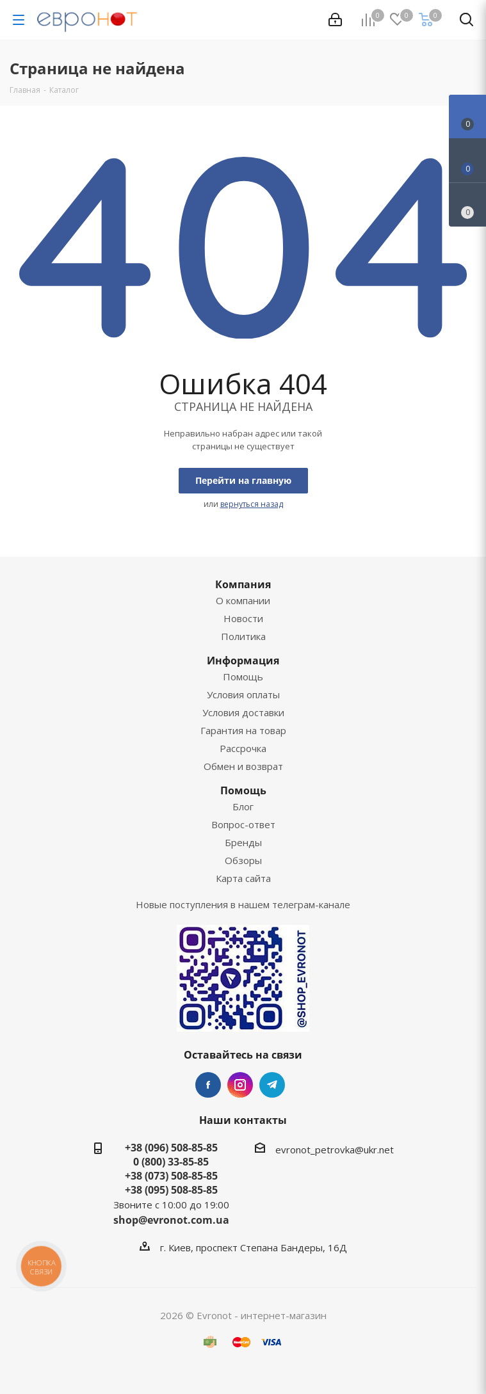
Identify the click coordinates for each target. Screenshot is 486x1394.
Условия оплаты (243, 694)
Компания (243, 584)
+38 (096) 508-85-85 (171, 1148)
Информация (243, 660)
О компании (243, 600)
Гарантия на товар (243, 730)
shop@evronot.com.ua (171, 1220)
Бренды (243, 842)
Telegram (272, 1085)
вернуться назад (251, 504)
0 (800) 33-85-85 (171, 1162)
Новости (243, 618)
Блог (243, 806)
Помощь (243, 676)
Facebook (208, 1085)
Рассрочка (243, 748)
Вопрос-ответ (243, 824)
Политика (243, 636)
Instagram (240, 1085)
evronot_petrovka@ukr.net (334, 1149)
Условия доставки (243, 712)
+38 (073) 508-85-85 (171, 1176)
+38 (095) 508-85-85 (171, 1190)
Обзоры (243, 860)
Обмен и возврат (243, 766)
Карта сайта (243, 878)
